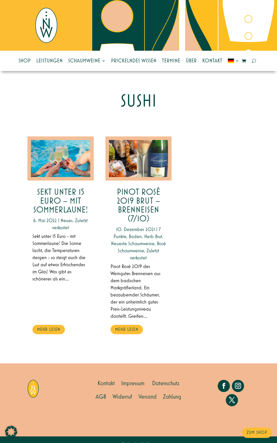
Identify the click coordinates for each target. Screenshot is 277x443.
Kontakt (212, 61)
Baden (135, 236)
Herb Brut (153, 236)
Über (191, 61)
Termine (171, 61)
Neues (66, 220)
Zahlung (172, 397)
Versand (147, 397)
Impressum (132, 383)
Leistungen (49, 61)
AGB (101, 397)
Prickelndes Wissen (133, 61)
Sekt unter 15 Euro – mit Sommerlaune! (60, 201)
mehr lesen (48, 329)
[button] (11, 432)
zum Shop (257, 432)
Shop (25, 61)
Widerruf (122, 397)
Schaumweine (84, 61)
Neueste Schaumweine (132, 243)
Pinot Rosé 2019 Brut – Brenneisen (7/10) (138, 205)
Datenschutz (165, 383)
